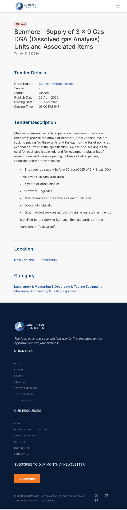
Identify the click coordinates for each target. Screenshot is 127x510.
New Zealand (24, 260)
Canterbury (48, 260)
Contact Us (22, 454)
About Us (20, 382)
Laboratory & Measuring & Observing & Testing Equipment (58, 286)
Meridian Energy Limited (56, 84)
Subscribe (28, 479)
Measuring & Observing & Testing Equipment (46, 291)
